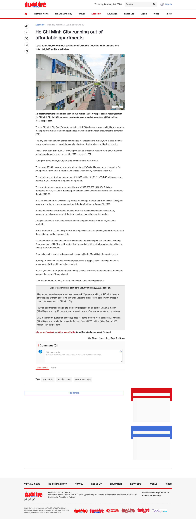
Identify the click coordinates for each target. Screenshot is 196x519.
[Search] (141, 4)
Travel (82, 14)
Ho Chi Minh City (63, 14)
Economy (96, 14)
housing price (64, 379)
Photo (169, 14)
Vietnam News (41, 14)
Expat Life (129, 14)
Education (112, 14)
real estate (48, 379)
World (144, 14)
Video (156, 14)
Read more (74, 392)
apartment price (83, 379)
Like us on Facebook (45, 332)
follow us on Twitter (67, 332)
